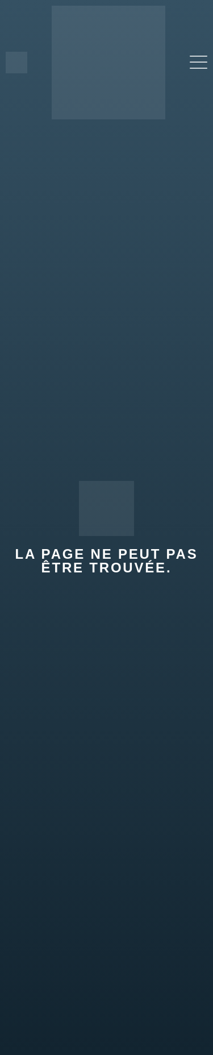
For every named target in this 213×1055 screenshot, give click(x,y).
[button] (198, 63)
